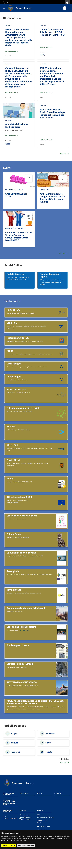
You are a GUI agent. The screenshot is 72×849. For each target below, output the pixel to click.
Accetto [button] (5, 845)
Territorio (15, 751)
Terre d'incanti (14, 589)
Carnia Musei (13, 460)
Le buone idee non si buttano (21, 552)
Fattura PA (57, 793)
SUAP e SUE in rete (16, 389)
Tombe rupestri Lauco (18, 645)
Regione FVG (13, 310)
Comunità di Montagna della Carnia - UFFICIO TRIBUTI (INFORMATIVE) (52, 32)
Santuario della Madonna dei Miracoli (26, 608)
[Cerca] (64, 8)
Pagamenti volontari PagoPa (50, 275)
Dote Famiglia (14, 376)
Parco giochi (13, 571)
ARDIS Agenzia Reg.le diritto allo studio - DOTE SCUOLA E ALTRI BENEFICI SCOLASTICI (35, 702)
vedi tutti (64, 762)
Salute (8, 143)
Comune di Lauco (22, 783)
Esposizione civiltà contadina (21, 626)
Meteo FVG (12, 445)
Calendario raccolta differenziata (23, 408)
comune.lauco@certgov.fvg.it (45, 817)
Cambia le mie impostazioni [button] (26, 845)
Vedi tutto (64, 154)
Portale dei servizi (16, 274)
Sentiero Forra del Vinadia (20, 664)
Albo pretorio (24, 793)
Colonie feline (14, 534)
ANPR (10, 351)
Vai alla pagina (11, 51)
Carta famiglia (14, 363)
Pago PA (39, 793)
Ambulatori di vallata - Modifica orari (16, 125)
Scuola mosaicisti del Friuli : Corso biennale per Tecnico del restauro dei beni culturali (53, 113)
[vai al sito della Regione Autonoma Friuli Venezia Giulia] (5, 2)
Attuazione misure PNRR (19, 497)
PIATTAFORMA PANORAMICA (22, 682)
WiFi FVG (11, 426)
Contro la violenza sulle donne (22, 515)
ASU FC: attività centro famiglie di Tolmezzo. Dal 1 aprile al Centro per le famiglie (52, 197)
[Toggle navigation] (4, 8)
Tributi (42, 55)
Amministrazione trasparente (8, 793)
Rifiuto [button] (13, 845)
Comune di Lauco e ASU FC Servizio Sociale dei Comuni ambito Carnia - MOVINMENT (18, 236)
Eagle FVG (12, 322)
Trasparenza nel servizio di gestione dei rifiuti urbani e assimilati (9, 802)
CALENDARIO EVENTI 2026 (16, 195)
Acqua (14, 733)
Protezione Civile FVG (18, 338)
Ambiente (50, 733)
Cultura (14, 742)
